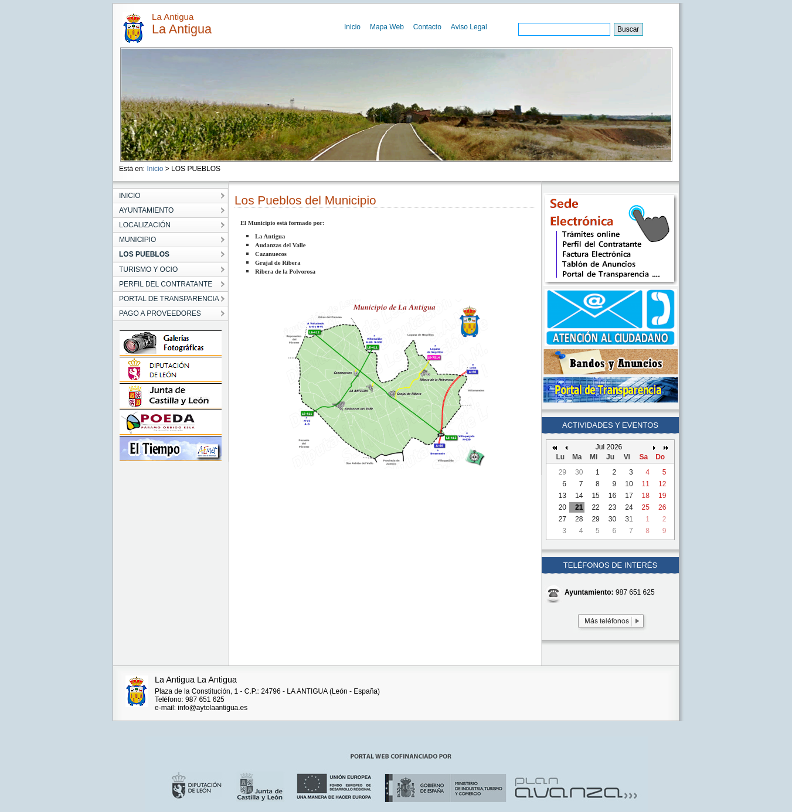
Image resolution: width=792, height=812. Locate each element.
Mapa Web (387, 27)
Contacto (427, 27)
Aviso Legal (469, 27)
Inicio (352, 27)
